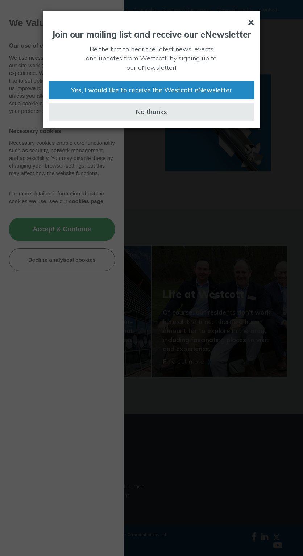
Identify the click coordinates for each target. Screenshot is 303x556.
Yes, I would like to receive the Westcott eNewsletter (151, 90)
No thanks (151, 112)
